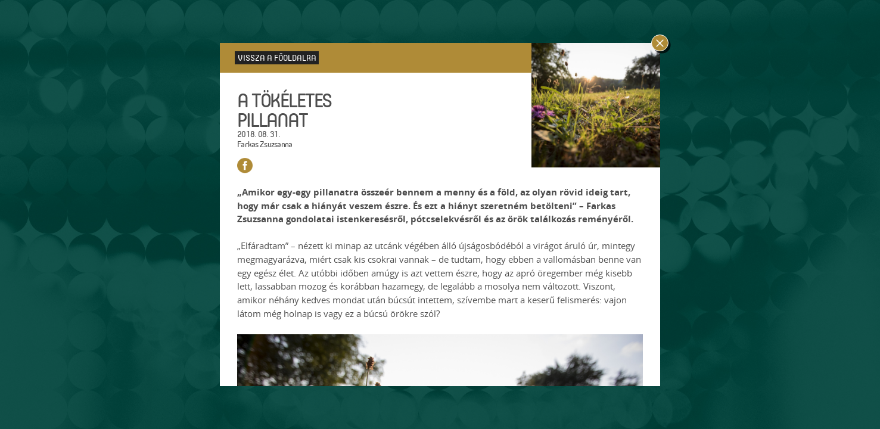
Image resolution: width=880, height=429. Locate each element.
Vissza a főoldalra (277, 57)
